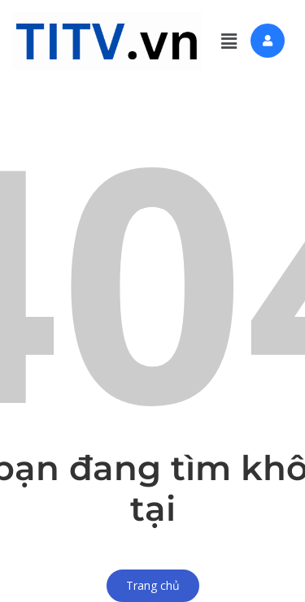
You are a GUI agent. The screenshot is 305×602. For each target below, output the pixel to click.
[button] (229, 41)
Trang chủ (153, 585)
